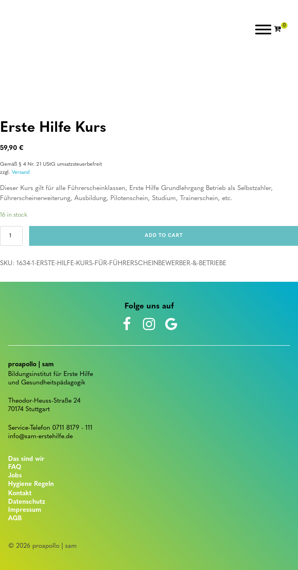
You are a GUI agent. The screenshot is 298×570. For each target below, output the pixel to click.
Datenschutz (26, 502)
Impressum (24, 510)
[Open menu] (263, 29)
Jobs (15, 476)
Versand (21, 172)
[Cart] (280, 29)
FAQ (14, 467)
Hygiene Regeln (31, 484)
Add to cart (164, 235)
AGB (15, 518)
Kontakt (20, 493)
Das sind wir (26, 459)
